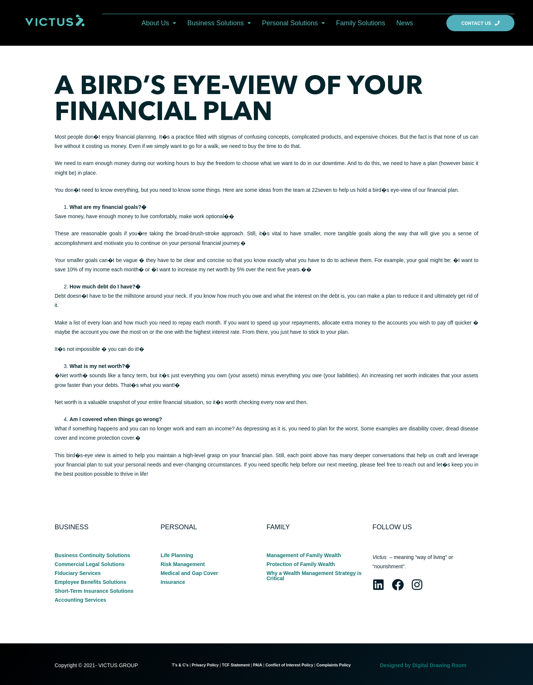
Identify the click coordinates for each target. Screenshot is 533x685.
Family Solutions (360, 23)
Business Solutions (219, 23)
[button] (159, 23)
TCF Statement (236, 665)
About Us (159, 23)
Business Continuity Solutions (92, 555)
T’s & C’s (180, 665)
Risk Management (183, 564)
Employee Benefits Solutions (90, 582)
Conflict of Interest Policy (289, 665)
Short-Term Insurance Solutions (94, 591)
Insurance (173, 582)
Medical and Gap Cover (189, 573)
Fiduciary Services (78, 573)
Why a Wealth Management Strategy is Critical (314, 575)
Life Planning (177, 555)
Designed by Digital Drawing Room (423, 665)
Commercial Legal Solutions (90, 564)
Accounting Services (80, 600)
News (404, 23)
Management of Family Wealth (303, 555)
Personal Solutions (293, 23)
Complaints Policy (334, 665)
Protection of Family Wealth (300, 564)
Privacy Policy (205, 665)
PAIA (257, 665)
